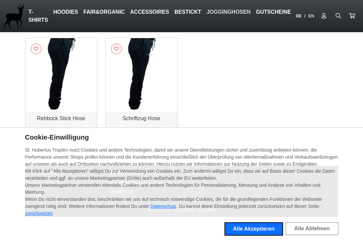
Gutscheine (273, 12)
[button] (352, 16)
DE (299, 15)
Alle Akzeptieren (254, 229)
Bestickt (187, 12)
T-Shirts (38, 16)
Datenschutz (163, 206)
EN (311, 15)
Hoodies (66, 12)
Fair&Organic (104, 12)
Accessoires (149, 12)
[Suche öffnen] (338, 16)
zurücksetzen (39, 213)
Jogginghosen (228, 12)
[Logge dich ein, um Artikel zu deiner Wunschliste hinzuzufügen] (36, 49)
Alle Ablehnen (312, 228)
